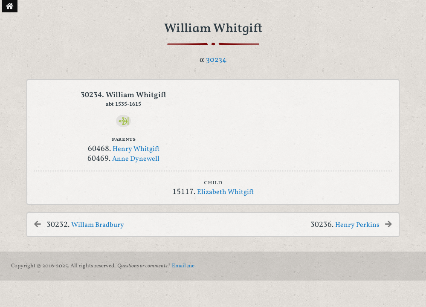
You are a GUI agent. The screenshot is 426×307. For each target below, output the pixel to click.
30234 (216, 60)
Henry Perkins (357, 225)
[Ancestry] (123, 121)
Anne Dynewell (135, 159)
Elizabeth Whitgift (225, 192)
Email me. (184, 266)
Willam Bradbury (97, 225)
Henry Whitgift (136, 149)
